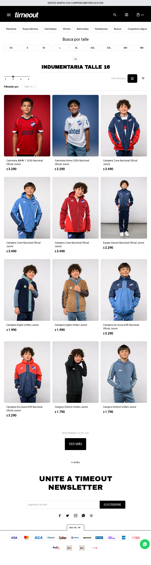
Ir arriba (75, 462)
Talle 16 (28, 86)
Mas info (75, 527)
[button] (114, 15)
